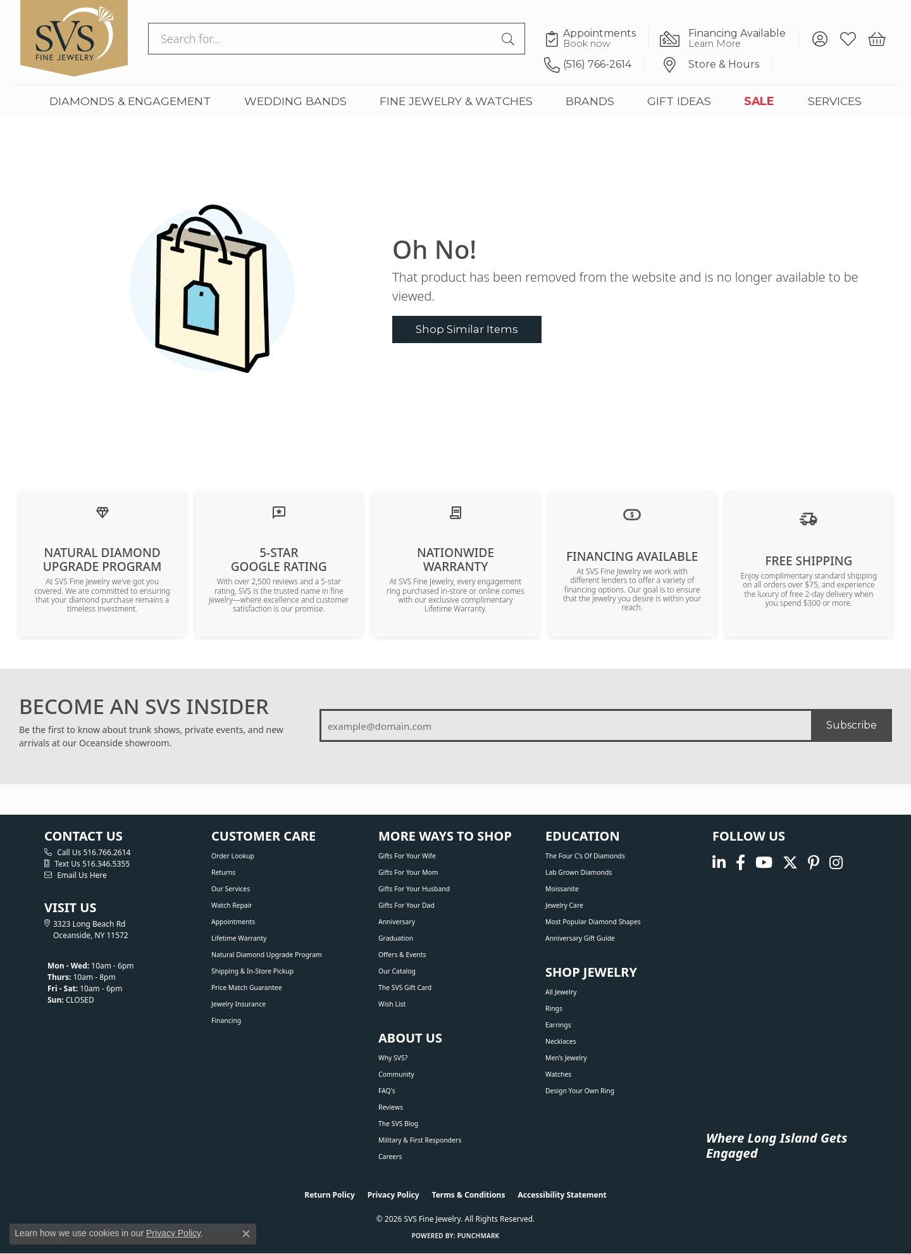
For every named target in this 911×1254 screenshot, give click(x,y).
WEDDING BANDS (295, 101)
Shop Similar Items (467, 329)
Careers (390, 1156)
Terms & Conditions (468, 1194)
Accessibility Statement (561, 1194)
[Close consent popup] (246, 1234)
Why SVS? (392, 1057)
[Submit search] (509, 38)
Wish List (392, 1004)
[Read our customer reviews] (279, 511)
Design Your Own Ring (579, 1090)
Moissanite (562, 888)
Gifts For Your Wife (407, 855)
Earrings (558, 1024)
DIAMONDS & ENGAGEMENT (130, 101)
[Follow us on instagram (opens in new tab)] (836, 862)
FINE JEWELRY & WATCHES (456, 101)
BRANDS (590, 101)
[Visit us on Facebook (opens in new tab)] (740, 862)
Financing (226, 1020)
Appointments (233, 921)
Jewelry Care (564, 905)
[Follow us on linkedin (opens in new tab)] (719, 862)
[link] (596, 38)
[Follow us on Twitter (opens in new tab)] (790, 862)
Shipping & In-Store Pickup (252, 971)
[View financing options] (632, 513)
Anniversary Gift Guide (580, 938)
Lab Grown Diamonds (578, 872)
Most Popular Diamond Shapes (593, 921)
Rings (553, 1008)
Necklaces (560, 1041)
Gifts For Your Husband (414, 888)
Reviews (390, 1107)
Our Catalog (397, 971)
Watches (558, 1074)
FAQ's (386, 1090)
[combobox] (322, 38)
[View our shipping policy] (808, 518)
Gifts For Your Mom (408, 872)
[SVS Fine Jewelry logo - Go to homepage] (74, 38)
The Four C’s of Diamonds (585, 855)
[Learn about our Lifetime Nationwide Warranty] (455, 511)
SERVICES (835, 101)
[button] (819, 38)
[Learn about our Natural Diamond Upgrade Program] (102, 511)
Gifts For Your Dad (406, 905)
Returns (223, 872)
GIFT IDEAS (679, 101)
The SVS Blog (398, 1123)
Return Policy (329, 1194)
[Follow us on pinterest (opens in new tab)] (813, 862)
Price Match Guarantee (246, 987)
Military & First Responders (419, 1140)
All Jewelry (561, 992)
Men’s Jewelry (566, 1057)
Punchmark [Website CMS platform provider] (478, 1235)
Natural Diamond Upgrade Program (266, 954)
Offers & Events (402, 954)
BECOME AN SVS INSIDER (144, 706)
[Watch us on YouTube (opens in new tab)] (763, 862)
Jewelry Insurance (238, 1004)
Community (396, 1074)
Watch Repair (231, 905)
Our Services (230, 888)
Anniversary (396, 921)
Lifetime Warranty (238, 938)
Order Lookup (232, 855)
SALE (759, 101)
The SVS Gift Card (404, 987)
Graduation (395, 938)
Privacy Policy (393, 1194)
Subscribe (851, 725)
